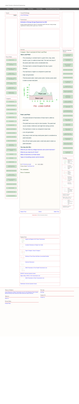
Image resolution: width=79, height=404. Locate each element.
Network (11, 158)
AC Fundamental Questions (67, 60)
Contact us (42, 297)
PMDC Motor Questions (68, 129)
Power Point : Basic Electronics (11, 69)
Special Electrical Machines (11, 180)
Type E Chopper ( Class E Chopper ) (32, 250)
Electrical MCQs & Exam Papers (53, 8)
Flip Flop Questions (68, 115)
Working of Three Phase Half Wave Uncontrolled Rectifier (37, 256)
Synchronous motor (11, 184)
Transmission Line (20, 292)
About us (7, 298)
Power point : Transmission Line (11, 88)
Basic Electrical (11, 105)
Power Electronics (15, 293)
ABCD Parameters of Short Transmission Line (34, 278)
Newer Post (23, 211)
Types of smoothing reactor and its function (32, 157)
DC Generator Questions (68, 82)
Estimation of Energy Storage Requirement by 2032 (34, 22)
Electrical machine (11, 136)
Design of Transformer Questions (68, 96)
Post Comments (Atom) (42, 215)
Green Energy (39, 8)
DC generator (11, 125)
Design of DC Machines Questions (68, 87)
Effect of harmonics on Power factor (30, 154)
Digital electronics (11, 129)
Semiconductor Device (11, 170)
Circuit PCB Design (24, 15)
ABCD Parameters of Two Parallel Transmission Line (36, 267)
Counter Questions (68, 77)
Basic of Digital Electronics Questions (68, 65)
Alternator (11, 101)
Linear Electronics (8, 292)
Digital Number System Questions (68, 102)
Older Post (56, 211)
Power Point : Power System (11, 83)
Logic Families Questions (68, 120)
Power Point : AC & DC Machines (11, 64)
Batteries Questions (68, 69)
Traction (14, 292)
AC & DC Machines (28, 292)
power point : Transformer (11, 93)
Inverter (11, 154)
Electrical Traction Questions (68, 106)
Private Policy (8, 303)
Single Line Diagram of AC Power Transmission (35, 239)
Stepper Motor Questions (68, 139)
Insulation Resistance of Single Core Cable (34, 244)
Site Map (42, 292)
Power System (35, 292)
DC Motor (11, 121)
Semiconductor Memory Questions (68, 134)
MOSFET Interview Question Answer (28, 273)
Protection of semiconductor (11, 166)
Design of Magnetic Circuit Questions (68, 91)
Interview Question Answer (19, 8)
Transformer (11, 188)
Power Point (30, 8)
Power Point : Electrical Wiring (11, 74)
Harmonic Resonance (29, 262)
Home (40, 211)
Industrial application (11, 145)
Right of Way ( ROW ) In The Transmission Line (30, 275)
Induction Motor (11, 140)
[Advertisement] (30, 38)
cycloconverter (11, 195)
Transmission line (30, 166)
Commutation (11, 117)
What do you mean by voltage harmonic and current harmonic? (38, 149)
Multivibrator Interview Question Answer (29, 283)
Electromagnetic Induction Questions (67, 111)
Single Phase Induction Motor (11, 175)
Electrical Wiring (11, 132)
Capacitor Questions (67, 73)
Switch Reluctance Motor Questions (68, 144)
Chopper (11, 113)
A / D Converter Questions (68, 55)
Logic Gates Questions (67, 125)
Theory (8, 8)
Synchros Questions (68, 148)
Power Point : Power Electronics (11, 78)
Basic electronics (11, 109)
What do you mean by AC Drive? (29, 152)
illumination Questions (68, 152)
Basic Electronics (23, 293)
